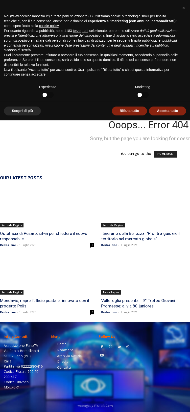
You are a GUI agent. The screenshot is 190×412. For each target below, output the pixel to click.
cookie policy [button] (49, 317)
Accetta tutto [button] (167, 402)
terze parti (80, 322)
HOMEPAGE (165, 154)
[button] (180, 100)
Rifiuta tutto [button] (129, 402)
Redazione (8, 245)
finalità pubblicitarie (146, 332)
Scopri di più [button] (22, 402)
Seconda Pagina (11, 225)
